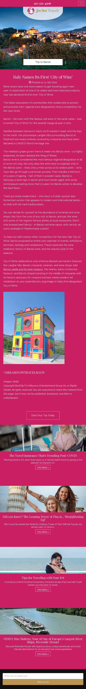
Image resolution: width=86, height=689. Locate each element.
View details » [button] (43, 467)
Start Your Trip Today (43, 415)
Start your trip (43, 682)
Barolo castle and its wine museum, (23, 269)
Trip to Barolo (43, 62)
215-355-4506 (42, 3)
